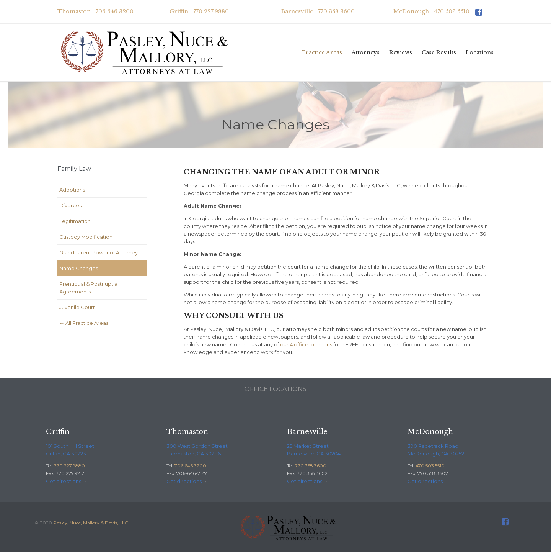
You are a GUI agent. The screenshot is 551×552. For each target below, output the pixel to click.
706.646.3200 (190, 465)
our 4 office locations (306, 344)
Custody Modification (85, 237)
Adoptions (72, 190)
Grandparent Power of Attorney (98, 252)
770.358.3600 (310, 465)
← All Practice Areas (83, 323)
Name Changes (78, 268)
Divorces (70, 205)
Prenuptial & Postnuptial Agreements (89, 288)
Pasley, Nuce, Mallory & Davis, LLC (90, 523)
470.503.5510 (430, 465)
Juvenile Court (77, 307)
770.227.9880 (69, 465)
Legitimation (75, 221)
